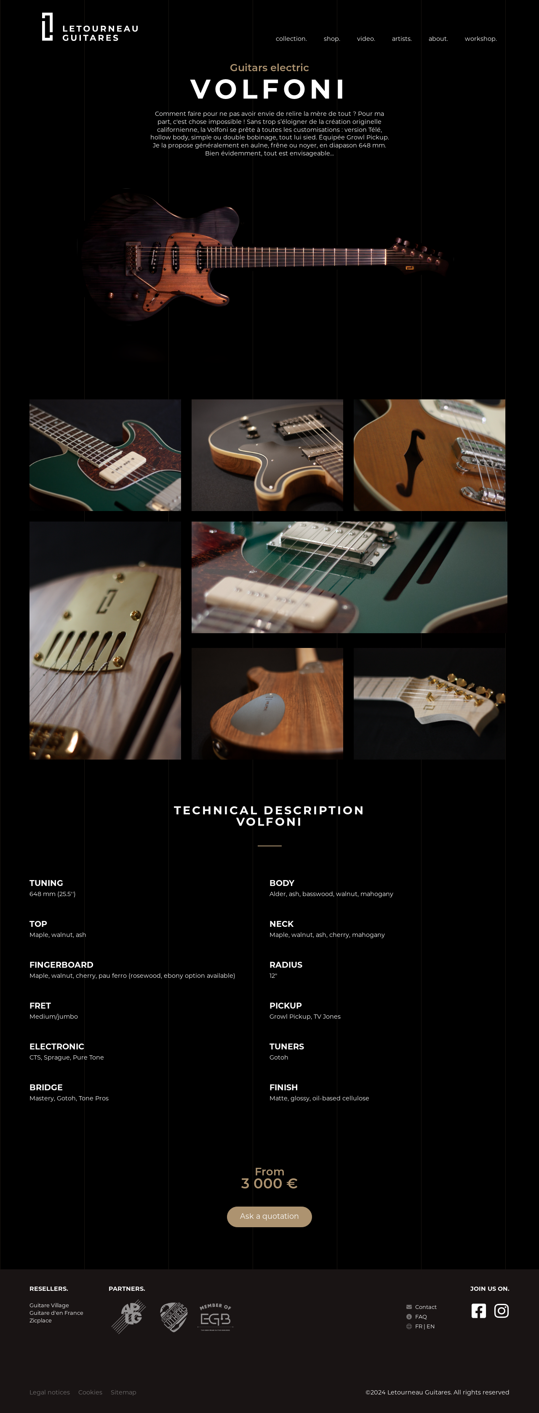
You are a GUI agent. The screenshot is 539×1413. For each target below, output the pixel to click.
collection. (291, 39)
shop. (332, 39)
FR (419, 1327)
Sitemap (123, 1393)
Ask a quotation (269, 1216)
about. (438, 39)
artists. (402, 39)
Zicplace (40, 1321)
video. (366, 39)
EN (431, 1327)
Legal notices (49, 1393)
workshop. (481, 39)
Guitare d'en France (56, 1313)
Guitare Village (49, 1306)
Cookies (90, 1393)
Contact (421, 1307)
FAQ (416, 1317)
